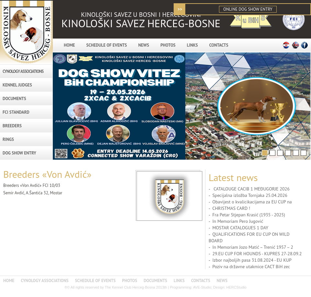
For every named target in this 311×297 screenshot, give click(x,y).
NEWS (143, 45)
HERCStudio (236, 287)
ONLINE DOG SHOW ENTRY (247, 9)
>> (180, 9)
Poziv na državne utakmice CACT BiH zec (251, 266)
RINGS (8, 139)
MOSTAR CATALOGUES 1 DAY (240, 228)
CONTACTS (218, 45)
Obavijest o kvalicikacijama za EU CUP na (252, 202)
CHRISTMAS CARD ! (231, 208)
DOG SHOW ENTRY (19, 153)
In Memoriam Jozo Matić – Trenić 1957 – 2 (252, 247)
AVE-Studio (202, 287)
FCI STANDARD (16, 112)
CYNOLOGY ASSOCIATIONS (23, 71)
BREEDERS (12, 126)
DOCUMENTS (14, 98)
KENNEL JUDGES (17, 85)
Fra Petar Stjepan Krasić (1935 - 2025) (248, 215)
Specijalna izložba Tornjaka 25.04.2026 (249, 195)
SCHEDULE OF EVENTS (106, 45)
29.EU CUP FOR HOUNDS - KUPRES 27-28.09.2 (257, 254)
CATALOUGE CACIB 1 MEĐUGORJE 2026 (250, 189)
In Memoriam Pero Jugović (237, 221)
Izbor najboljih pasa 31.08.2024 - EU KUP (252, 260)
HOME (69, 45)
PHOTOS (168, 45)
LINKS (192, 45)
